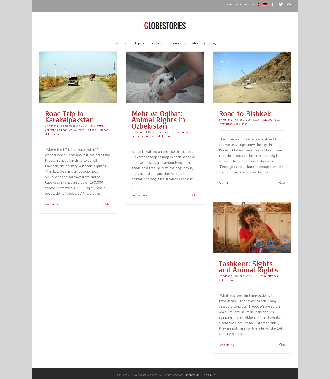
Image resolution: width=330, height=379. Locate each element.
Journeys (79, 130)
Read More (51, 204)
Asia (264, 119)
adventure (97, 125)
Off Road (90, 130)
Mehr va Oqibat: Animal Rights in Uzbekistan (158, 119)
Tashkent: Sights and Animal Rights (248, 266)
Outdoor (102, 130)
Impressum (192, 374)
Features (137, 136)
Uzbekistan (52, 134)
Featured (66, 130)
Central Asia (52, 130)
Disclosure (208, 374)
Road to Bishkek (245, 113)
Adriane (53, 125)
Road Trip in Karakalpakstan (69, 116)
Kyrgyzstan (225, 123)
